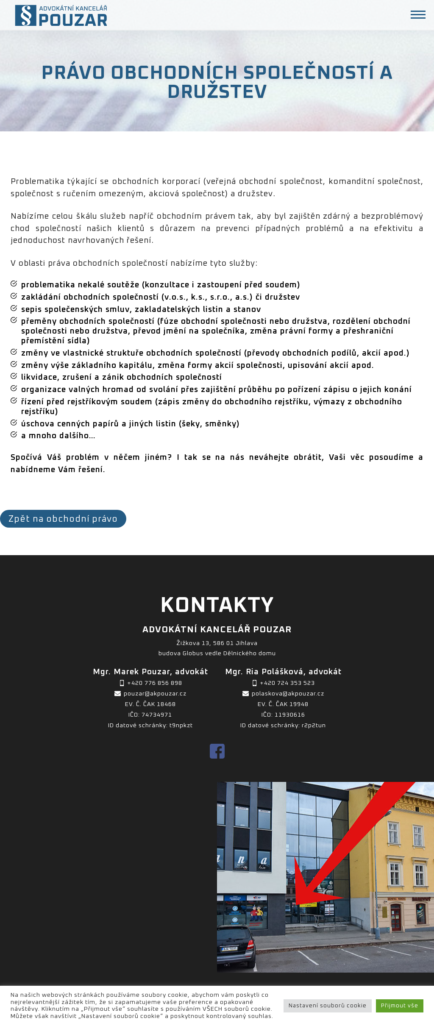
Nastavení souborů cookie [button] (328, 1006)
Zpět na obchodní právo (63, 518)
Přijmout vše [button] (399, 1006)
